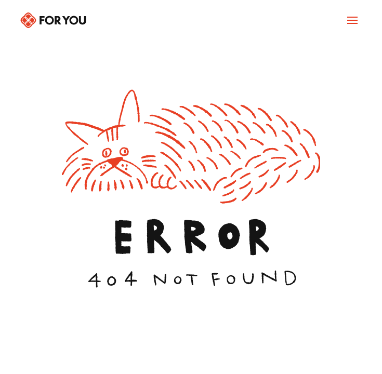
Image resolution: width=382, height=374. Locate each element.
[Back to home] (53, 20)
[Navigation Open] (352, 20)
